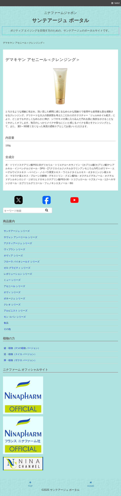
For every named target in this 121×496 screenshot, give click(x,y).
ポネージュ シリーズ (14, 298)
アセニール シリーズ (14, 286)
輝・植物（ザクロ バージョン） (20, 360)
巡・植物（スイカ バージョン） (20, 354)
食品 (6, 323)
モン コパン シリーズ (15, 316)
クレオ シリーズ (12, 304)
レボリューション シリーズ (18, 274)
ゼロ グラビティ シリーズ (17, 268)
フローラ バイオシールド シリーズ (22, 261)
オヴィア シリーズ (13, 255)
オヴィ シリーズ (12, 292)
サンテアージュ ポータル (60, 20)
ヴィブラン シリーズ (14, 249)
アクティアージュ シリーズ (18, 243)
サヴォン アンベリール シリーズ (20, 237)
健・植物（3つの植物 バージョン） (22, 348)
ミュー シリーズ (12, 280)
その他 (7, 329)
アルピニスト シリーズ (15, 310)
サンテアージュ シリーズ (17, 231)
